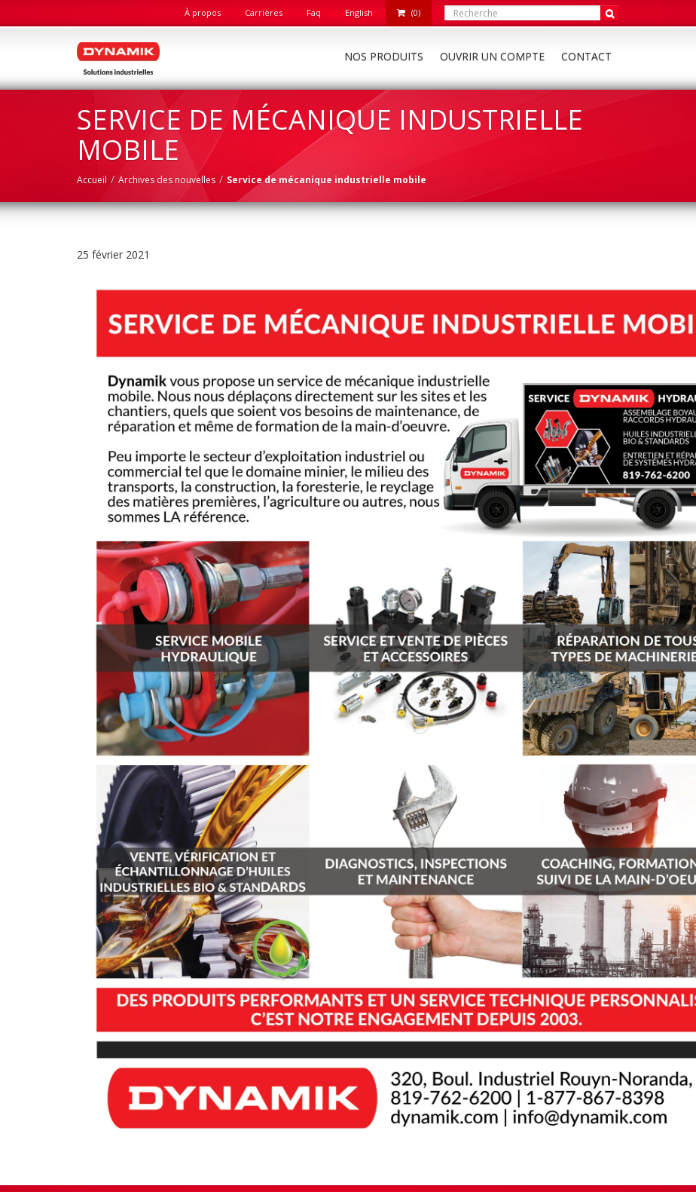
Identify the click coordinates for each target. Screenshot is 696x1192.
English (359, 12)
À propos (203, 12)
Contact (586, 56)
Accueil (92, 179)
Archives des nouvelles (166, 179)
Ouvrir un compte (492, 56)
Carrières (263, 12)
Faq (314, 12)
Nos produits (383, 56)
